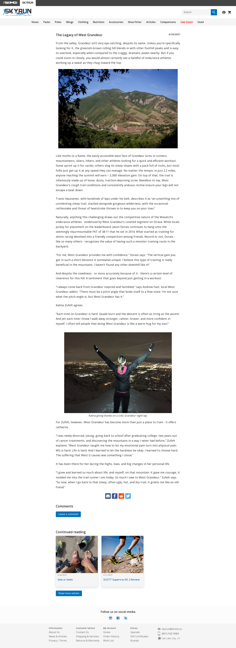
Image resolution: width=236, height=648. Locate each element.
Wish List (108, 640)
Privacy (53, 640)
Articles (151, 22)
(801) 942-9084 (170, 633)
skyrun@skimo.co (172, 629)
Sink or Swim (65, 579)
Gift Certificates (139, 636)
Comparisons (168, 22)
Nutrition (98, 22)
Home (106, 632)
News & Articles (58, 636)
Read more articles (68, 593)
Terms (63, 640)
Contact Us (82, 632)
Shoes (35, 22)
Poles (58, 22)
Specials (135, 632)
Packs (46, 22)
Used (201, 22)
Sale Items (186, 22)
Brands (134, 640)
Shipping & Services (87, 636)
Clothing (83, 22)
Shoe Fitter (135, 22)
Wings (69, 22)
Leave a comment (68, 514)
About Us (54, 632)
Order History (111, 636)
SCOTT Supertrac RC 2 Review (121, 579)
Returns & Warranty (87, 640)
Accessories (116, 22)
